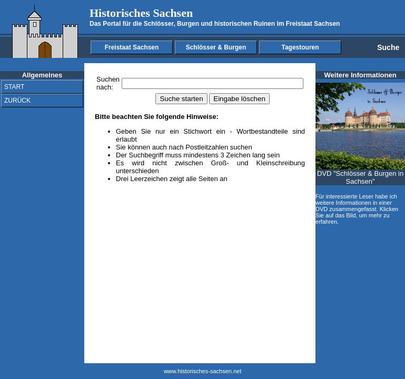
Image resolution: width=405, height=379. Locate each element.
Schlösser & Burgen (216, 47)
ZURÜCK (17, 100)
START (14, 87)
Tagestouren (300, 47)
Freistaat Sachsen (132, 47)
